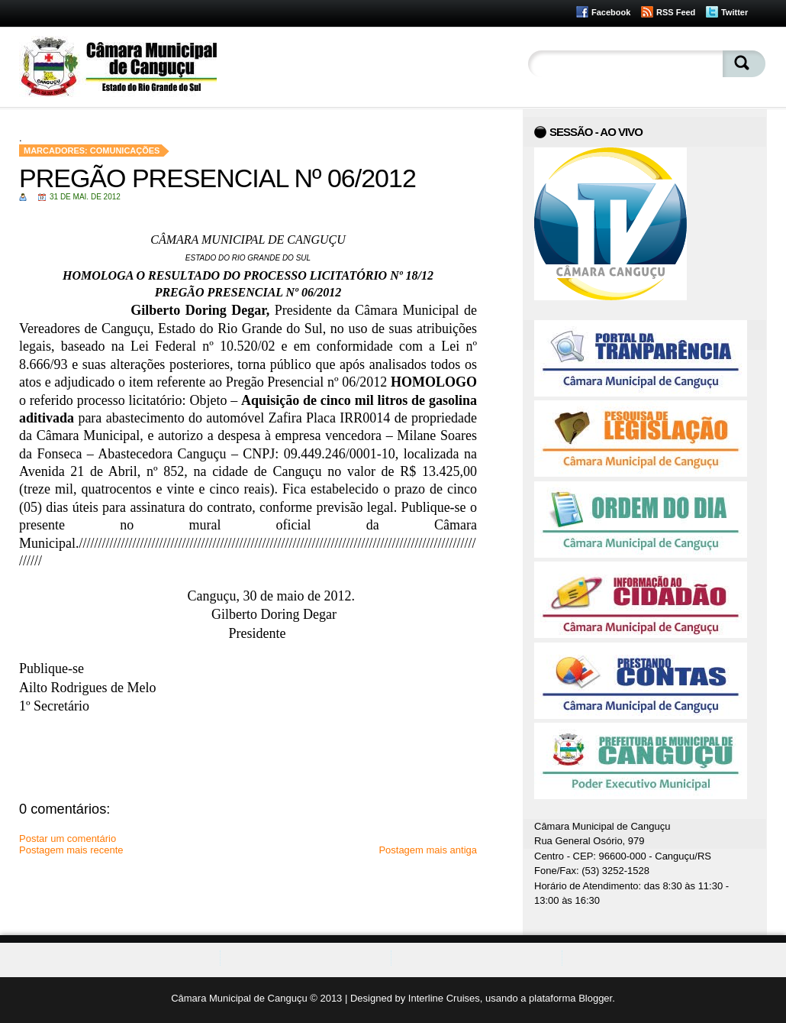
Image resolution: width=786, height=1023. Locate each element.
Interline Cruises (444, 998)
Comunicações (125, 150)
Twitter (734, 12)
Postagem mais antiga (428, 850)
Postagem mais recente (71, 850)
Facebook (610, 12)
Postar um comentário (67, 838)
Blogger (595, 998)
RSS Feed (675, 12)
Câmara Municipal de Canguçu (239, 998)
